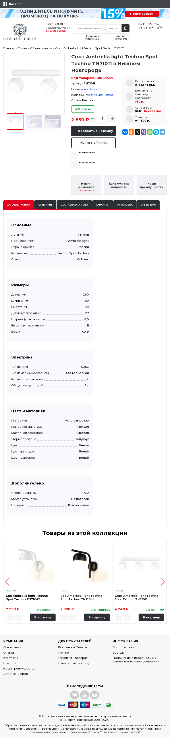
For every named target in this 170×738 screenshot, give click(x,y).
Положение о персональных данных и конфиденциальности (136, 659)
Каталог (15, 4)
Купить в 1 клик (93, 143)
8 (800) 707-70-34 (58, 27)
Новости (10, 663)
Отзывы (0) (148, 204)
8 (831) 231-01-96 (56, 24)
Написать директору (73, 663)
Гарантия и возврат (72, 658)
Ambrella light (90, 89)
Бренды (118, 652)
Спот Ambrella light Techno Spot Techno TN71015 (136, 597)
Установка (125, 204)
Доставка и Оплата (72, 647)
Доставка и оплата (74, 204)
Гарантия (102, 204)
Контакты (10, 658)
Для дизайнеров (15, 673)
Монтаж (64, 652)
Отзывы (9, 652)
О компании (12, 647)
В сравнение (87, 162)
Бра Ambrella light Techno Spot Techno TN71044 (81, 597)
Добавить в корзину (95, 131)
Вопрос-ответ (123, 647)
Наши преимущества (19, 668)
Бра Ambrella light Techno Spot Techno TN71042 (27, 597)
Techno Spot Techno (100, 94)
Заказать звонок (56, 31)
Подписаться (141, 14)
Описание (45, 204)
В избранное (87, 152)
